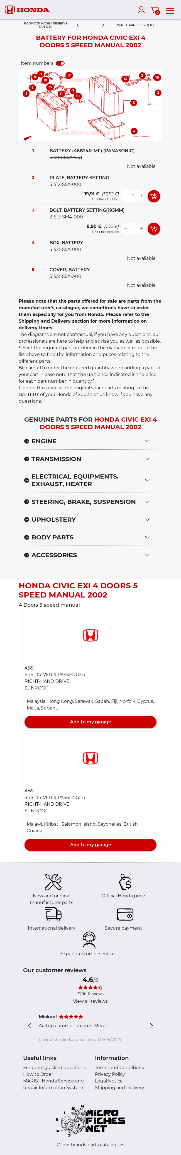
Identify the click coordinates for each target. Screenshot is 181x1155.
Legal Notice (109, 1081)
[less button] (125, 196)
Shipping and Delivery (119, 1087)
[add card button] (154, 196)
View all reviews (90, 1001)
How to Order (38, 1074)
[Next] (101, 25)
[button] (90, 635)
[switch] (60, 63)
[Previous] (79, 25)
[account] (142, 10)
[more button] (141, 196)
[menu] (170, 9)
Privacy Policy (110, 1074)
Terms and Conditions (119, 1067)
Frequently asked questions (54, 1067)
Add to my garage (90, 722)
